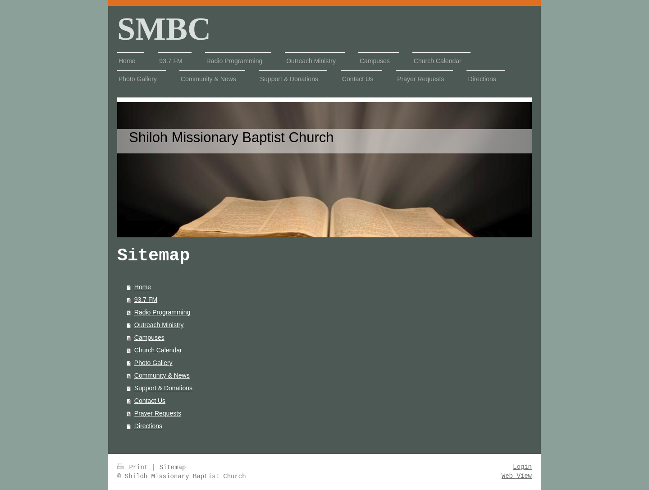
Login (522, 467)
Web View (517, 476)
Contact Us (149, 400)
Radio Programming (162, 312)
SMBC (164, 29)
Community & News (162, 375)
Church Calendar (158, 350)
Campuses (149, 337)
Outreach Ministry (159, 324)
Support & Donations (163, 388)
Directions (148, 426)
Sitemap (173, 467)
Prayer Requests (157, 413)
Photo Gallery (153, 362)
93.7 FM (145, 299)
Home (142, 287)
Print (134, 467)
